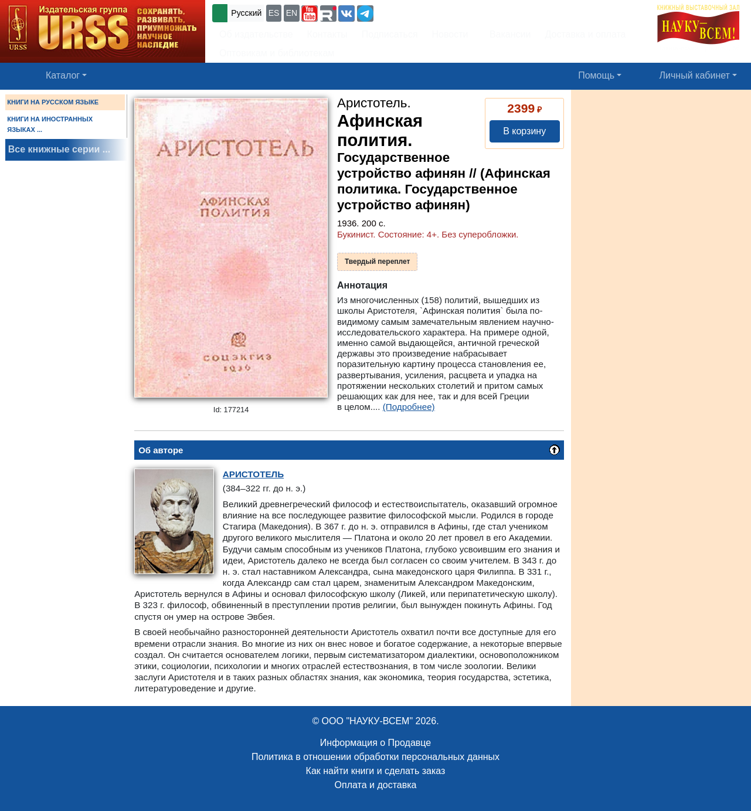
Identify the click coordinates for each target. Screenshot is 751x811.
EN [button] (291, 13)
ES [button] (274, 13)
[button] (309, 13)
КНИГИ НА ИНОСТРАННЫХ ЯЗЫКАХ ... (50, 124)
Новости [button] (450, 34)
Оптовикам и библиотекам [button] (276, 53)
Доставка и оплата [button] (585, 34)
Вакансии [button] (506, 34)
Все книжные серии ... (59, 149)
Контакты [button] (327, 34)
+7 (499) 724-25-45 (419, 12)
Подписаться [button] (390, 34)
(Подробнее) (409, 407)
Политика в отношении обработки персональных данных (375, 757)
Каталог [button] (63, 75)
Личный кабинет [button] (695, 75)
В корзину (524, 131)
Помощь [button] (596, 75)
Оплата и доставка (376, 785)
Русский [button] (246, 13)
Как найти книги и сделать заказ (376, 771)
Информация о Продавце (375, 743)
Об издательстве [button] (256, 34)
